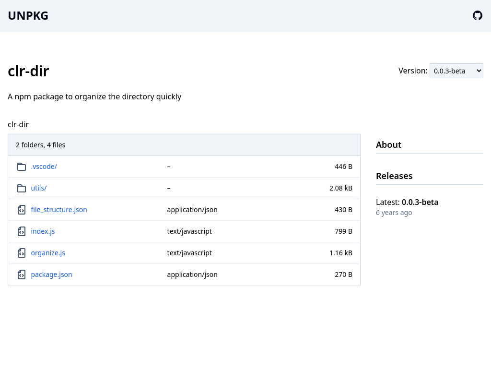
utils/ (39, 187)
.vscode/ (44, 166)
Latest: (407, 202)
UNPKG (28, 15)
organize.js (48, 252)
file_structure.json (59, 209)
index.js (43, 231)
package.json (51, 274)
